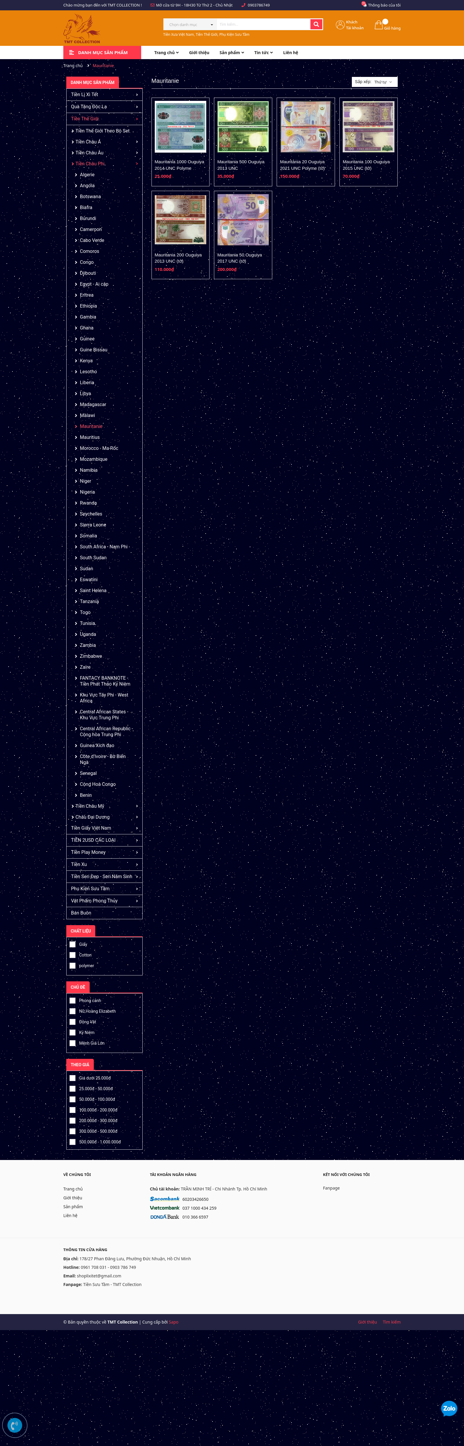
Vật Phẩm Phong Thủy (94, 901)
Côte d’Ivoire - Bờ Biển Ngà (103, 759)
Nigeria (87, 492)
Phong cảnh (85, 999)
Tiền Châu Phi (89, 164)
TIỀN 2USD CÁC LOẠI (93, 840)
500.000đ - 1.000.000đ (95, 1141)
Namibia (89, 470)
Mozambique (93, 459)
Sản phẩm (73, 1206)
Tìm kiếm (392, 1322)
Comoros (89, 251)
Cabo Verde (92, 240)
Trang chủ (73, 1189)
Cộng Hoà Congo (98, 784)
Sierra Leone (93, 525)
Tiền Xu (79, 864)
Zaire (85, 667)
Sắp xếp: (363, 81)
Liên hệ (70, 1215)
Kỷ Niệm (82, 1031)
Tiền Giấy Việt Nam (91, 828)
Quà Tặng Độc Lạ (89, 106)
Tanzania (89, 601)
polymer (82, 965)
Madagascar (93, 404)
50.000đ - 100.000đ (92, 1098)
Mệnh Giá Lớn (87, 1042)
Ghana (87, 328)
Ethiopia (88, 306)
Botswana (90, 196)
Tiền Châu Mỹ (89, 806)
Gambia (88, 317)
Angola (87, 185)
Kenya (86, 360)
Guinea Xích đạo (97, 745)
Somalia (88, 536)
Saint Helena (93, 590)
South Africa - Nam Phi (104, 547)
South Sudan (93, 557)
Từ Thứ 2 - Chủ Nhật (214, 5)
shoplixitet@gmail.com (99, 1276)
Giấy (78, 943)
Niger (85, 481)
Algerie (87, 174)
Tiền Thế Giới (85, 119)
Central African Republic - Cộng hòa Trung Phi (106, 731)
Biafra (86, 207)
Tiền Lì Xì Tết (84, 94)
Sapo (173, 1322)
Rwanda (88, 503)
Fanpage (331, 1188)
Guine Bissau (93, 350)
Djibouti (88, 273)
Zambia (88, 645)
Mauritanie (91, 426)
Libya (85, 393)
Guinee (87, 339)
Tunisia (87, 623)
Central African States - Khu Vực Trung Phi (104, 714)
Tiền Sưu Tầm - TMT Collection (112, 1284)
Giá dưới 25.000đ (90, 1077)
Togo (85, 612)
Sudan (86, 568)
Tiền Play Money (88, 852)
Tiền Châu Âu (89, 153)
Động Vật (83, 1021)
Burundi (88, 218)
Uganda (88, 634)
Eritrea (87, 295)
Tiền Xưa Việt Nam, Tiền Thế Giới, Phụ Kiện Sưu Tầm (206, 34)
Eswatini (89, 579)
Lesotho (88, 371)
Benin (86, 795)
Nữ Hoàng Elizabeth (93, 1010)
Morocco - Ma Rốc (99, 448)
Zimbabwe (91, 656)
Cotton (80, 954)
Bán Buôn (81, 913)
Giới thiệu (72, 1198)
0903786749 (259, 5)
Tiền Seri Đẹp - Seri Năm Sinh (101, 876)
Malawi (87, 415)
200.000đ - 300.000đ (93, 1120)
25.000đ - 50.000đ (91, 1088)
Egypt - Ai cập (94, 284)
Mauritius (90, 437)
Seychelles (91, 514)
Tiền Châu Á (88, 142)
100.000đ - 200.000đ (93, 1109)
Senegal (88, 773)
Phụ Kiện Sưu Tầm (90, 888)
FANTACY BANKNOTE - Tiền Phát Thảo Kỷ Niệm (105, 681)
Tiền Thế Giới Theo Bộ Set (102, 131)
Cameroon (91, 229)
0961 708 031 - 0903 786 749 (108, 1267)
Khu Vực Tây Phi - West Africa (104, 698)
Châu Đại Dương (92, 817)
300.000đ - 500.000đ (93, 1130)
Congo (87, 262)
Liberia (87, 382)
